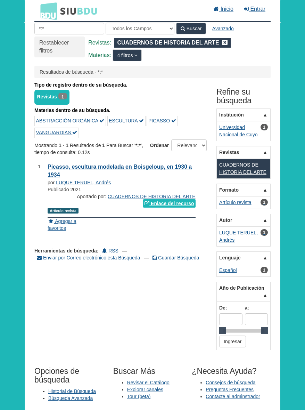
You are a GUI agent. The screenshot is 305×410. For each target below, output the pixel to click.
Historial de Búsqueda (72, 391)
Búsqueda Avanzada (70, 398)
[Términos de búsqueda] (69, 28)
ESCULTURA (126, 120)
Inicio (223, 9)
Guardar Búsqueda (175, 257)
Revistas (47, 96)
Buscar (191, 28)
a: (247, 308)
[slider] (222, 330)
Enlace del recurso (169, 203)
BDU (47, 11)
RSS (110, 251)
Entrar (254, 9)
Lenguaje (229, 257)
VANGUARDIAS (56, 132)
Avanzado (223, 28)
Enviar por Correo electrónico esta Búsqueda (89, 257)
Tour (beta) (139, 396)
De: (223, 308)
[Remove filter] (225, 43)
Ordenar (159, 145)
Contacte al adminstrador (233, 396)
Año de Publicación (241, 288)
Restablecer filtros (54, 47)
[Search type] (140, 28)
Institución (231, 115)
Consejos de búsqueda (230, 382)
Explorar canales (145, 389)
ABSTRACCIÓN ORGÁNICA (70, 120)
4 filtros (125, 55)
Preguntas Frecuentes (230, 389)
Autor (225, 220)
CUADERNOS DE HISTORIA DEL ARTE (152, 196)
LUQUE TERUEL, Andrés (83, 182)
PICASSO (162, 120)
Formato (229, 190)
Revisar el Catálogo (148, 382)
